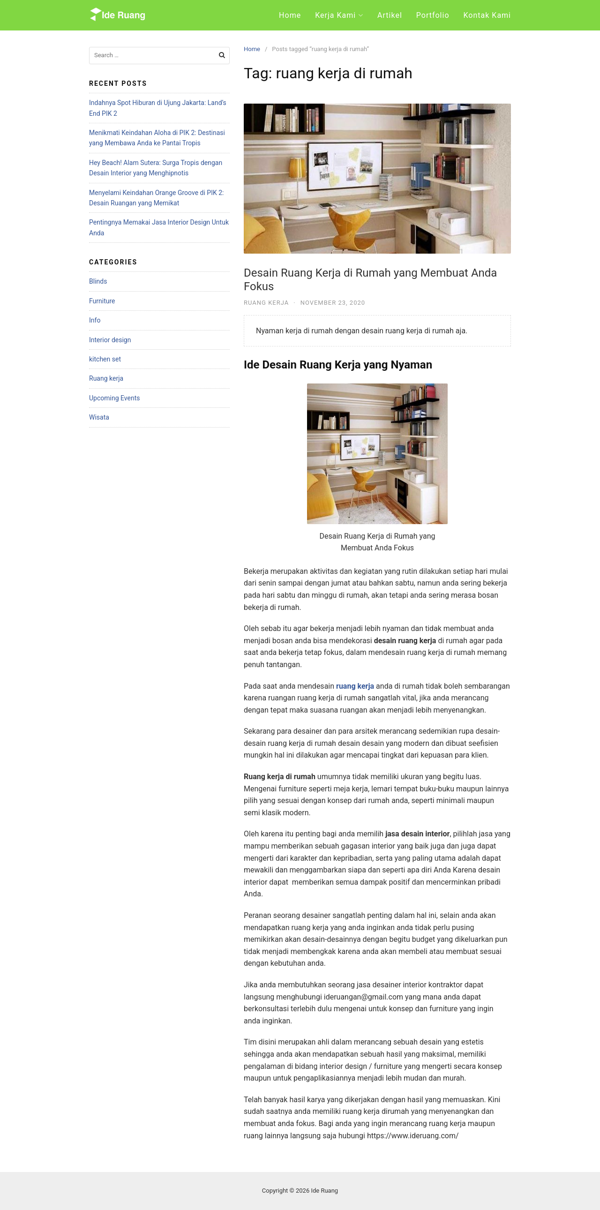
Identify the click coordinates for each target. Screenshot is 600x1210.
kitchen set (105, 359)
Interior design (110, 340)
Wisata (99, 417)
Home (290, 15)
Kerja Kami (335, 15)
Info (94, 320)
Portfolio (433, 15)
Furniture (102, 301)
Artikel (389, 15)
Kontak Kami (487, 15)
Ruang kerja (266, 302)
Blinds (98, 281)
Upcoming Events (114, 398)
